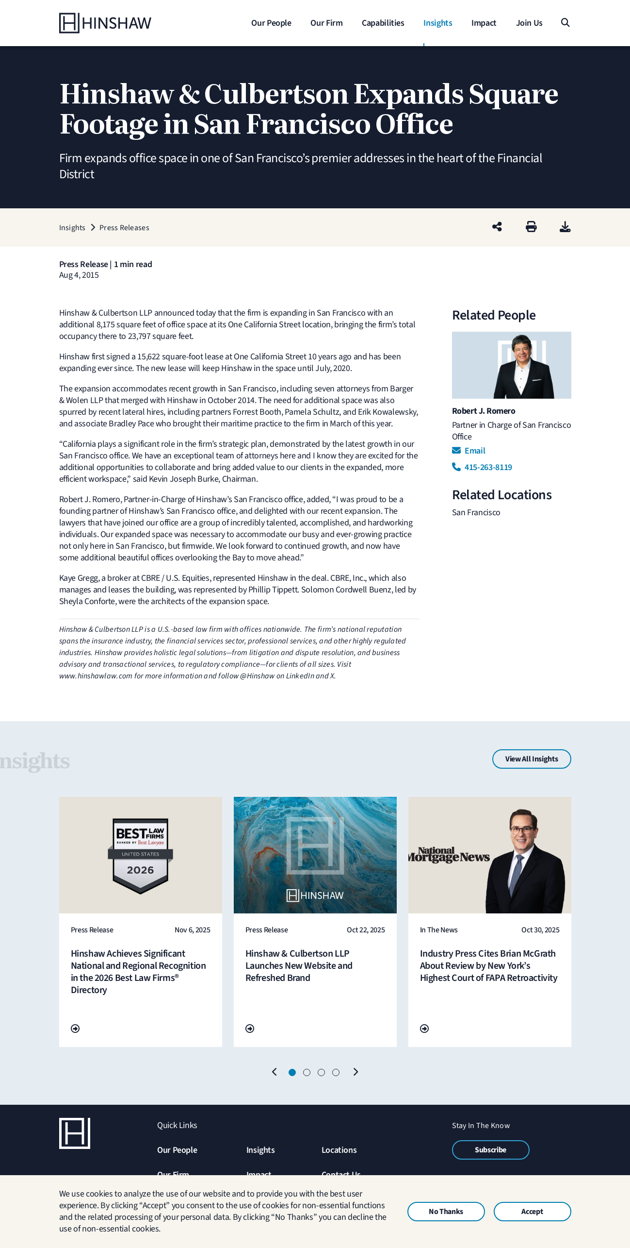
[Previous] (275, 1073)
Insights (260, 1150)
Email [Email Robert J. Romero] (468, 451)
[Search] (565, 23)
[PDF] (565, 227)
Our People (177, 1150)
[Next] (355, 1073)
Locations (339, 1150)
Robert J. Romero (484, 411)
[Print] (531, 227)
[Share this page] (497, 227)
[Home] (119, 23)
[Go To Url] (75, 1029)
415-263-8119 (482, 467)
